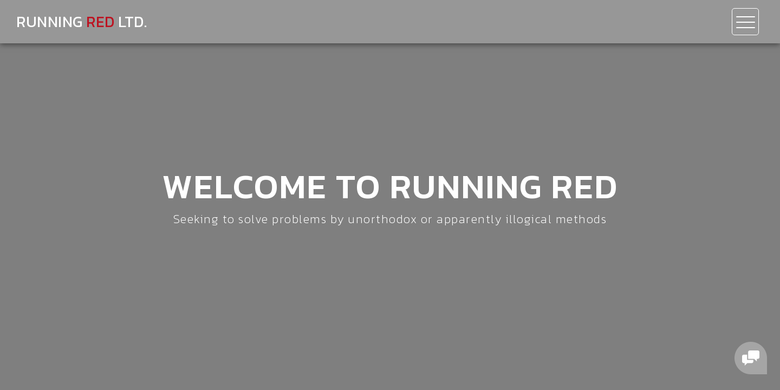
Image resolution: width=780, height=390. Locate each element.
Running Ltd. (81, 21)
